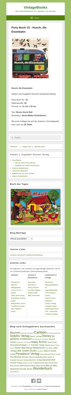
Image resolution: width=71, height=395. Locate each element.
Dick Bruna (32, 285)
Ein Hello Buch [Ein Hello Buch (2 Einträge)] (36, 339)
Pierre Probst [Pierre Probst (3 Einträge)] (55, 354)
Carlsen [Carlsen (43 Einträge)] (40, 332)
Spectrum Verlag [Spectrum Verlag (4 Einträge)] (35, 360)
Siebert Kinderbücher (20, 176)
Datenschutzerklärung (35, 255)
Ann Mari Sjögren (34, 290)
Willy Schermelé (34, 295)
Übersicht (13, 147)
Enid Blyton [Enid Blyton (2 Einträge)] (45, 339)
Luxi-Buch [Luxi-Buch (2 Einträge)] (40, 351)
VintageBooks (35, 7)
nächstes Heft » (39, 147)
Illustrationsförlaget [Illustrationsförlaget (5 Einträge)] (18, 345)
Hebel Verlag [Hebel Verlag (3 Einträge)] (52, 342)
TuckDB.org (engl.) (18, 306)
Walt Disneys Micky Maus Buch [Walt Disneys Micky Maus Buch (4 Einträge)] (32, 366)
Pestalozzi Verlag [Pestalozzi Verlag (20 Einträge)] (27, 353)
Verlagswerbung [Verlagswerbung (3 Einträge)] (38, 363)
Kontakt (13, 255)
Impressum (21, 255)
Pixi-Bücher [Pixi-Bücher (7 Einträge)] (15, 357)
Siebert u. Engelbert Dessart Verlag (29, 155)
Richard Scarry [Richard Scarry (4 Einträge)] (28, 357)
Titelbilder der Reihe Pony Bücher (27, 165)
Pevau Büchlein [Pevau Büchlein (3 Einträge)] (45, 354)
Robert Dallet (32, 293)
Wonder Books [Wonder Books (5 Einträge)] (26, 369)
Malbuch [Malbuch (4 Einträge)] (47, 351)
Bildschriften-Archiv (18, 303)
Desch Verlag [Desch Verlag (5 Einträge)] (35, 336)
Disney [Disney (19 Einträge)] (46, 336)
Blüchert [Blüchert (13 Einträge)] (15, 332)
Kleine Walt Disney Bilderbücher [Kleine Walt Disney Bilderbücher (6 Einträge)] (30, 348)
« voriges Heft (26, 147)
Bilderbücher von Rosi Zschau (23, 173)
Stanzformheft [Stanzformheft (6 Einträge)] (48, 360)
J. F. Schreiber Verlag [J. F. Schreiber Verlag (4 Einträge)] (35, 345)
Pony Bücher (16, 160)
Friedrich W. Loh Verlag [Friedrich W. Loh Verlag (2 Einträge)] (23, 342)
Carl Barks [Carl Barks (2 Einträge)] (30, 333)
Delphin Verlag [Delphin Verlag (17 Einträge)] (19, 336)
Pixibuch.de (15, 282)
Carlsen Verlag (50, 303)
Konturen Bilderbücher (20, 168)
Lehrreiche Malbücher (20, 171)
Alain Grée (32, 282)
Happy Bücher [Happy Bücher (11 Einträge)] (39, 341)
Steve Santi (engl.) (18, 295)
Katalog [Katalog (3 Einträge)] (47, 345)
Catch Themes (42, 389)
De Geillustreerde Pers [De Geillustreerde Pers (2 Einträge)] (54, 333)
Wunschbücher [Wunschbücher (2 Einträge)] (14, 371)
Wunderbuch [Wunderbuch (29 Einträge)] (42, 368)
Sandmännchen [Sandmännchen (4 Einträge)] (40, 357)
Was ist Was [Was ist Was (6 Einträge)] (51, 365)
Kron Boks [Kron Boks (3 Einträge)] (49, 348)
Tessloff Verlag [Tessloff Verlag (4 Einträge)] (16, 363)
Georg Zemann (33, 287)
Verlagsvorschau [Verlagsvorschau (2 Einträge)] (27, 363)
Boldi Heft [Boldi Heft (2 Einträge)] (23, 333)
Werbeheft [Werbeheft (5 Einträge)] (14, 369)
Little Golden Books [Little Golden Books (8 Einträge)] (27, 350)
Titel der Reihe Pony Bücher (25, 163)
